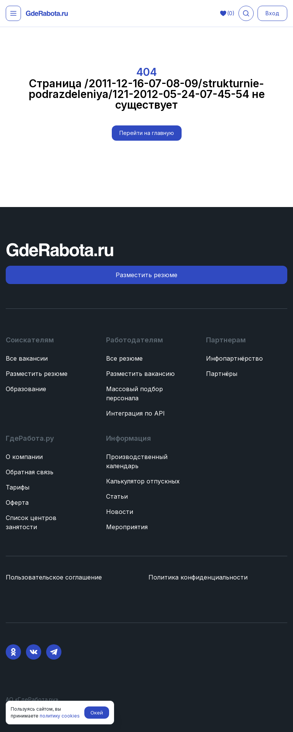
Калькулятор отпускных (143, 481)
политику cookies (60, 716)
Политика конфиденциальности (198, 577)
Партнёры (221, 373)
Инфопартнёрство (234, 358)
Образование (26, 389)
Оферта (17, 502)
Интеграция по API (135, 413)
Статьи (117, 496)
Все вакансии (27, 358)
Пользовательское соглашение (54, 577)
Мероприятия (127, 527)
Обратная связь (29, 472)
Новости (119, 511)
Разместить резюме (37, 373)
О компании (24, 457)
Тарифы (17, 487)
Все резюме (124, 358)
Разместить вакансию (140, 373)
